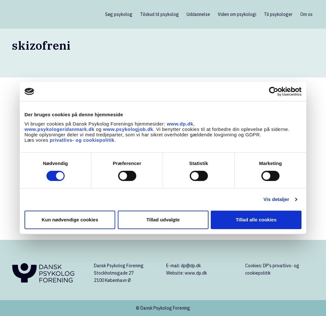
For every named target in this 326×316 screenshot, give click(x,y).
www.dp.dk (180, 123)
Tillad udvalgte (163, 219)
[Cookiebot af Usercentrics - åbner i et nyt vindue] (273, 91)
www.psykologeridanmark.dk (60, 129)
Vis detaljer (276, 199)
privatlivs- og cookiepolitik (82, 140)
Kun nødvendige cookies (70, 219)
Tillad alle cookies (256, 219)
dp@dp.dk (191, 266)
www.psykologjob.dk (128, 129)
